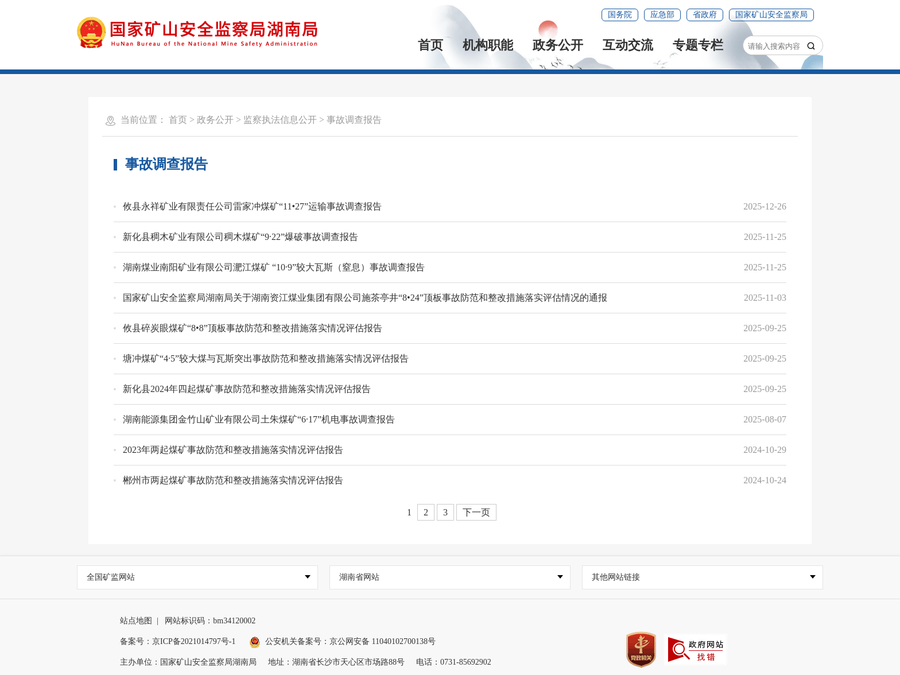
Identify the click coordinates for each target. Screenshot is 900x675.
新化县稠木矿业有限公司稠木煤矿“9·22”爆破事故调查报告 (240, 237)
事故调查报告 (354, 120)
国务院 (620, 14)
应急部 (662, 14)
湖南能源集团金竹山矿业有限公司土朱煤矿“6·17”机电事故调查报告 (259, 419)
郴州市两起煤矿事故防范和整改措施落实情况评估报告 (233, 480)
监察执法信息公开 (280, 120)
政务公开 (558, 45)
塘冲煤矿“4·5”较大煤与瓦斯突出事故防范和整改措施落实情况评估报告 (266, 358)
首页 (430, 45)
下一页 (476, 512)
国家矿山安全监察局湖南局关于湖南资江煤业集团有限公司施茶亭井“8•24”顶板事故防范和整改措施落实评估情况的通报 (365, 297)
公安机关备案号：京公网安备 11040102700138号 (342, 641)
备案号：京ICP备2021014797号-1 (177, 641)
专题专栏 (698, 45)
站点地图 (136, 620)
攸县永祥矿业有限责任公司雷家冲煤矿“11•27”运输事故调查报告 (252, 206)
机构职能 (488, 45)
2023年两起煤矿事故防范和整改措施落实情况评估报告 (233, 450)
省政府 (705, 14)
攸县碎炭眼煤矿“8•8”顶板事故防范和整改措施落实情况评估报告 (252, 328)
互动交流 (628, 45)
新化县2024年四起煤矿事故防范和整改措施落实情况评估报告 (247, 389)
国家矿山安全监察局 (771, 14)
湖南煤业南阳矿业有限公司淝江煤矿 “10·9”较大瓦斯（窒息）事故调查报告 (274, 267)
